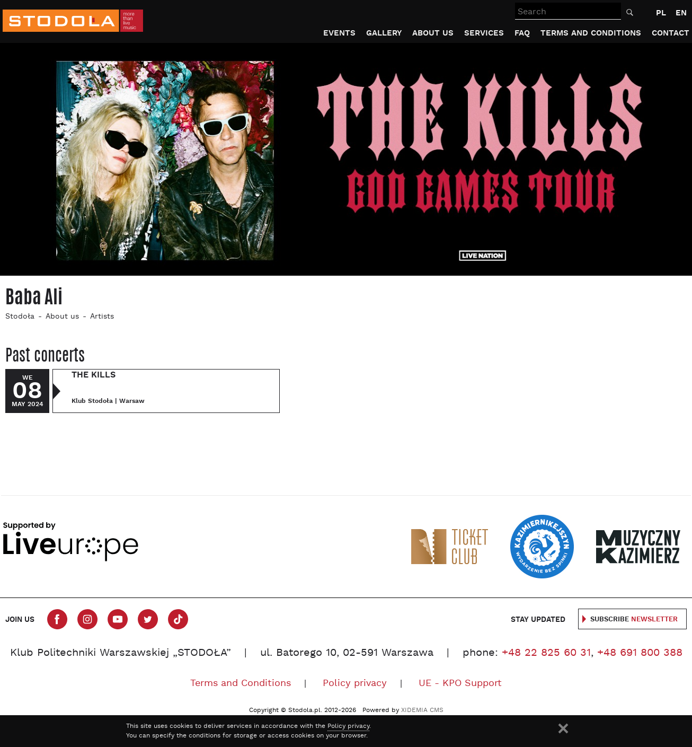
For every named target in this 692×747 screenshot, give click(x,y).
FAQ (522, 33)
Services (484, 33)
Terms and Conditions (590, 33)
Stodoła (19, 317)
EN (681, 13)
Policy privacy (355, 683)
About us (433, 33)
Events (339, 33)
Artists (102, 317)
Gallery (384, 33)
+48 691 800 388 (639, 653)
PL (661, 13)
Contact (670, 33)
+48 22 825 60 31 (546, 653)
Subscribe (634, 619)
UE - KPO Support (460, 683)
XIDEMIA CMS (422, 710)
